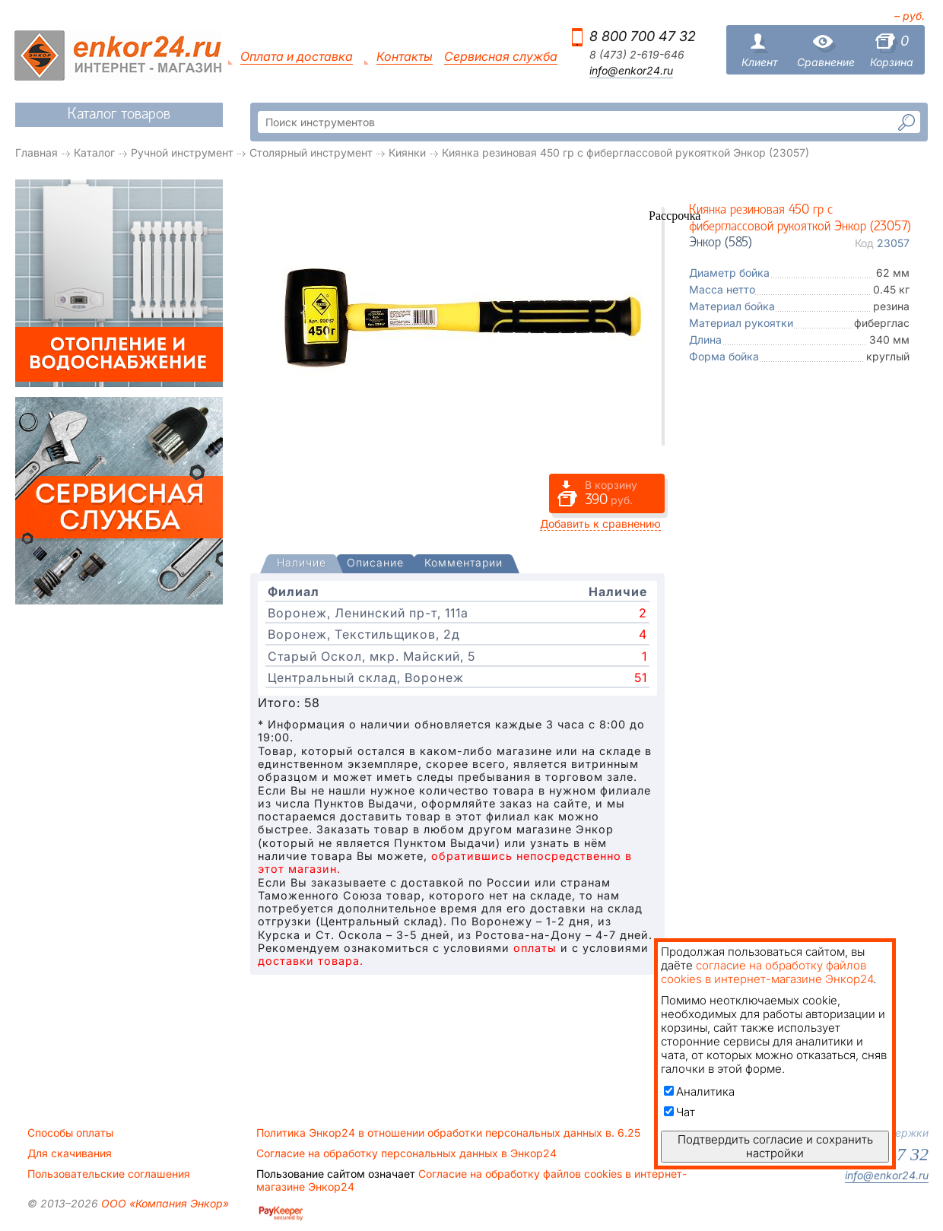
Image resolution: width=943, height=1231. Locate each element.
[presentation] (301, 563)
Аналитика (699, 1091)
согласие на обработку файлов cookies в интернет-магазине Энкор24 (767, 972)
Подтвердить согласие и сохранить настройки (775, 1146)
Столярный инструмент (311, 152)
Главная (36, 152)
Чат (679, 1112)
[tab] (301, 564)
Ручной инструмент (182, 152)
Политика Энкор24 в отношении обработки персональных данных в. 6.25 (448, 1133)
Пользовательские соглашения (108, 1174)
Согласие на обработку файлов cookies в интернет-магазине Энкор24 (471, 1180)
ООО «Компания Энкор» (163, 1203)
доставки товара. (311, 960)
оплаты (535, 947)
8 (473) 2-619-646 (636, 55)
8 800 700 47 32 (642, 36)
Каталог (94, 152)
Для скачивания (69, 1153)
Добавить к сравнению (600, 523)
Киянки (407, 152)
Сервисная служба (500, 56)
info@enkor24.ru (631, 71)
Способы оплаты (70, 1133)
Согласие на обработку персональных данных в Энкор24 (406, 1153)
